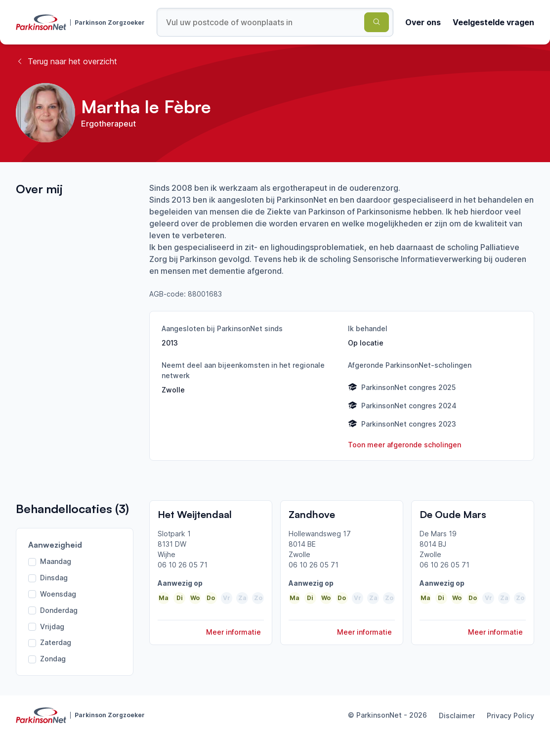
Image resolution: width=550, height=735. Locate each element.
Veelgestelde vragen (493, 22)
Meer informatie (233, 632)
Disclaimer (457, 715)
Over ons (423, 22)
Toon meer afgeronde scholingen (404, 444)
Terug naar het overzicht (66, 61)
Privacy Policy (510, 715)
